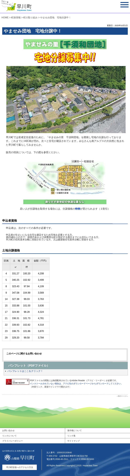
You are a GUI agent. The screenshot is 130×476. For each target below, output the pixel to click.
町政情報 (16, 17)
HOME (5, 17)
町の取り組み (30, 17)
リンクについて (9, 435)
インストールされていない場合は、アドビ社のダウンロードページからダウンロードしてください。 (76, 383)
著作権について (74, 430)
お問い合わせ (8, 430)
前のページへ (123, 396)
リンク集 (71, 435)
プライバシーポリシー (12, 441)
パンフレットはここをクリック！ (25, 371)
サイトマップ (73, 441)
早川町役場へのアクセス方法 (19, 467)
